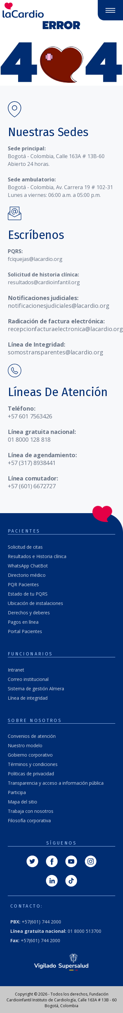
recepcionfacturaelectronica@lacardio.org (65, 329)
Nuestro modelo (25, 745)
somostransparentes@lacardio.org (55, 352)
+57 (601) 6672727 (32, 486)
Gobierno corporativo (30, 755)
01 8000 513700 (55, 931)
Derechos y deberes (29, 612)
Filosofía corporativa (29, 820)
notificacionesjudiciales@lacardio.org (58, 305)
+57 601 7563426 (30, 416)
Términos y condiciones (33, 764)
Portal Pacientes (25, 631)
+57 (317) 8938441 (32, 463)
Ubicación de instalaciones (35, 603)
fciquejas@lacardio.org (35, 259)
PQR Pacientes (23, 584)
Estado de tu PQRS (28, 594)
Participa (17, 792)
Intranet (16, 670)
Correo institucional (28, 679)
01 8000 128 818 (29, 439)
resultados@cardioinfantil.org (44, 282)
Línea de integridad (28, 698)
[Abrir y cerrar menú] (110, 10)
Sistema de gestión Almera (36, 688)
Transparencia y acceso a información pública (56, 783)
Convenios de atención (32, 736)
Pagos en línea (23, 622)
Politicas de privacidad (31, 774)
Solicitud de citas (25, 547)
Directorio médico (27, 575)
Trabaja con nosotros (30, 811)
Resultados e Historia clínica (37, 556)
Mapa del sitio (22, 802)
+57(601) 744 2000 (35, 922)
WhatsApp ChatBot (28, 566)
